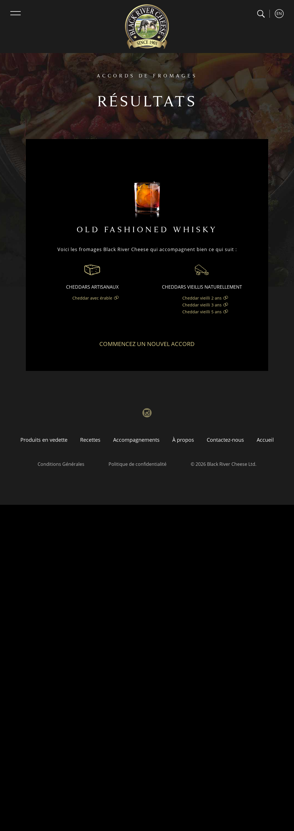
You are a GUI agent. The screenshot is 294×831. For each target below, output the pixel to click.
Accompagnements (136, 439)
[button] (261, 14)
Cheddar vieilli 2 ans (202, 298)
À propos (183, 439)
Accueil (265, 439)
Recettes (90, 439)
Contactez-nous (225, 439)
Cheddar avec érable (92, 298)
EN (279, 13)
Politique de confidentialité (138, 464)
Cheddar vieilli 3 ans (202, 305)
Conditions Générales (61, 464)
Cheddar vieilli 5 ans (202, 311)
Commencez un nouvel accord (147, 344)
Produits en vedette (43, 439)
